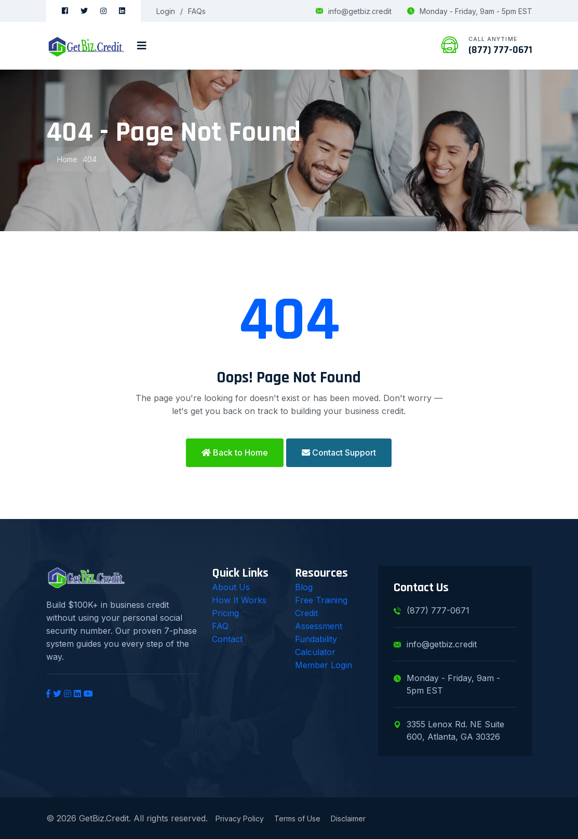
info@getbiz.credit (354, 11)
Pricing (225, 613)
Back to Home (234, 452)
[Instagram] (103, 11)
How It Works (239, 600)
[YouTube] (88, 693)
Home (67, 159)
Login (165, 11)
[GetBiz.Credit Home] (86, 46)
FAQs (197, 11)
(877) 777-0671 (500, 50)
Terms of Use (297, 818)
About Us (231, 587)
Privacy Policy (240, 818)
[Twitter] (84, 11)
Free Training (321, 600)
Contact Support (339, 452)
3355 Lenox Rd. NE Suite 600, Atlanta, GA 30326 (449, 730)
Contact (227, 639)
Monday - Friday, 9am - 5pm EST (469, 11)
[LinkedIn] (122, 11)
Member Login (323, 665)
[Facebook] (65, 11)
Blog (304, 587)
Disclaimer (348, 818)
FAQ (220, 626)
